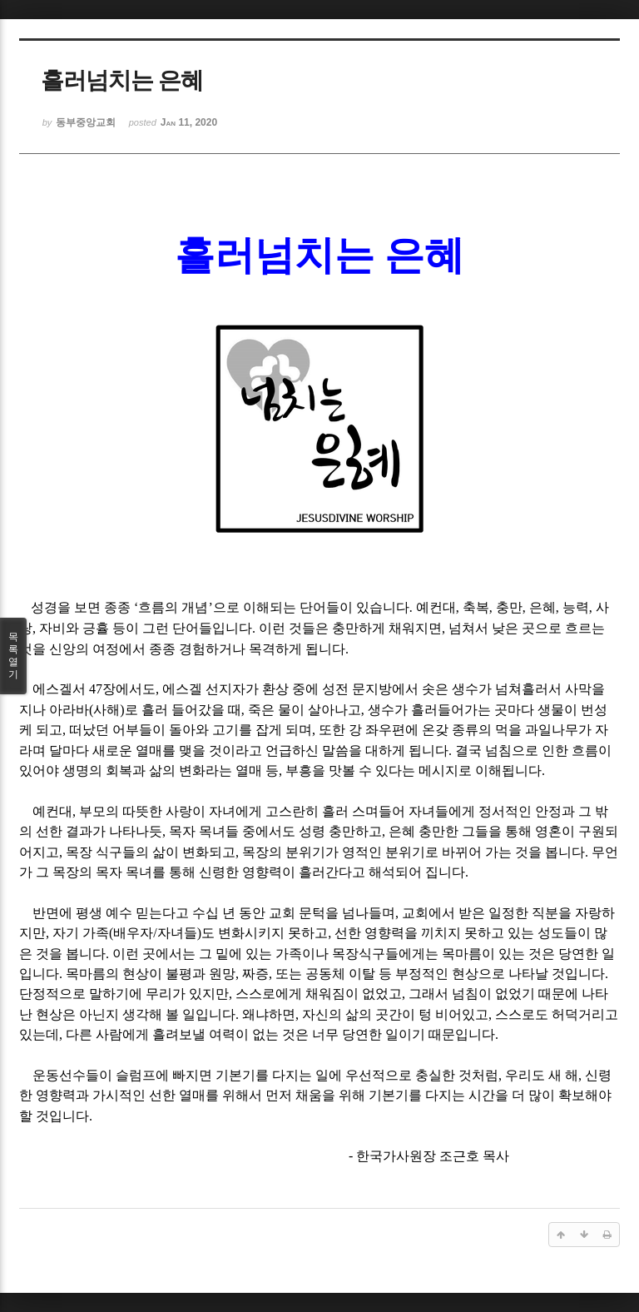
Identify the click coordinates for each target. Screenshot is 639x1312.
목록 (13, 656)
